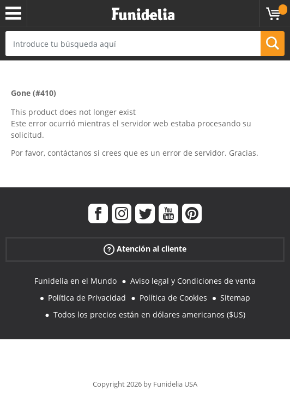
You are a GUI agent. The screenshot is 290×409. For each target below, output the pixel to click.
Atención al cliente (145, 249)
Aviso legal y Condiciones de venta (193, 281)
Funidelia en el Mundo (75, 281)
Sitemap (235, 297)
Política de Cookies (173, 297)
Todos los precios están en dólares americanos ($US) (149, 314)
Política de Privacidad (87, 297)
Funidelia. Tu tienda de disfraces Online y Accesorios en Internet (143, 14)
